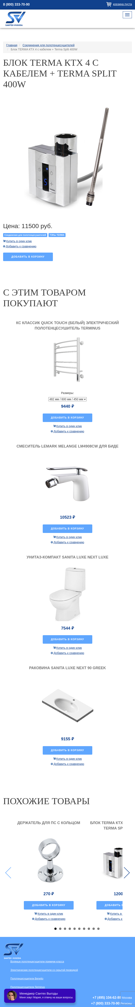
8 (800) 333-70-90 (16, 4)
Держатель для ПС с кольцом (48, 823)
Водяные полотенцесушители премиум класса (37, 961)
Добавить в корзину (28, 256)
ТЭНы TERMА (57, 235)
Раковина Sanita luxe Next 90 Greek (67, 668)
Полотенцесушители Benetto (26, 978)
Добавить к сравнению (21, 246)
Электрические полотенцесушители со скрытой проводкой (44, 970)
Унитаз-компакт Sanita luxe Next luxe (67, 557)
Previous (8, 872)
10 (98, 929)
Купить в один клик (19, 241)
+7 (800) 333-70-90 (105, 1003)
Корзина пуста (122, 4)
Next (127, 872)
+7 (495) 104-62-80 (106, 997)
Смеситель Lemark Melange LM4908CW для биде (67, 446)
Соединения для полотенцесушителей (25, 235)
